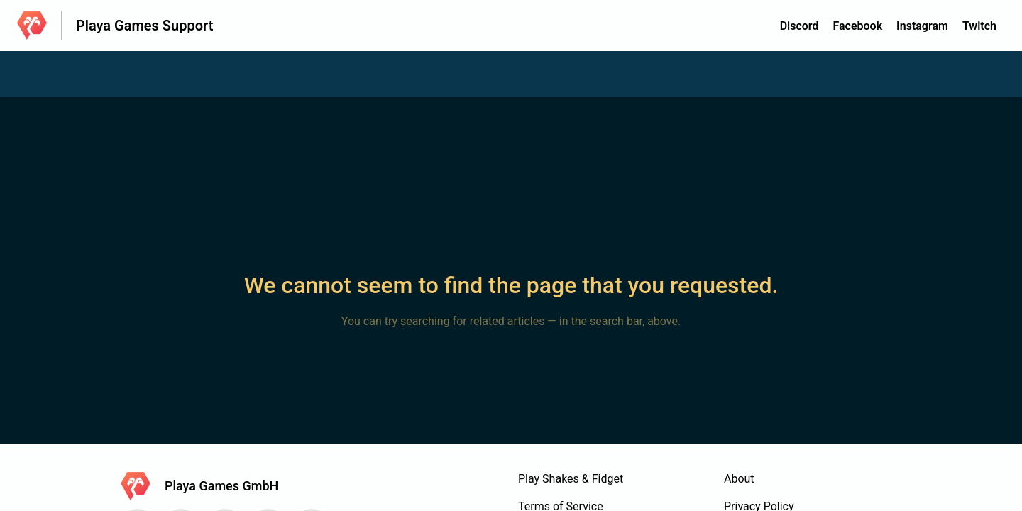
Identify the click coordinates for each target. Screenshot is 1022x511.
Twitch (979, 26)
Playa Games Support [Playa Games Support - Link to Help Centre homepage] (144, 25)
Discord (799, 26)
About (739, 478)
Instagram (922, 26)
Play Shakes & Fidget (570, 478)
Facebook (857, 26)
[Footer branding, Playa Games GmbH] (206, 486)
